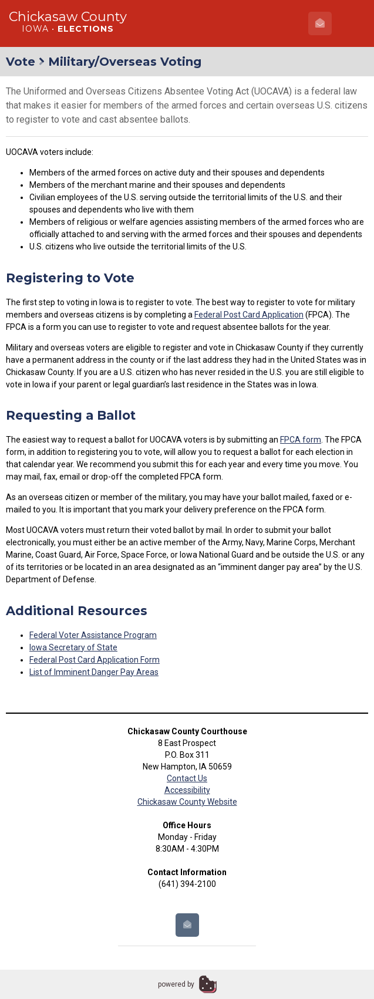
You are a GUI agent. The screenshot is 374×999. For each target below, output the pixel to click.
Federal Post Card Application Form (94, 659)
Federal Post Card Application (249, 314)
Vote (20, 62)
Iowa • (68, 28)
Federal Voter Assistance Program (93, 635)
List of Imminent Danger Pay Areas (94, 672)
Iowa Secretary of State (73, 647)
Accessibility (187, 790)
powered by (176, 984)
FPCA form (300, 439)
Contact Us (187, 778)
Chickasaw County (68, 17)
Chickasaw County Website (187, 801)
